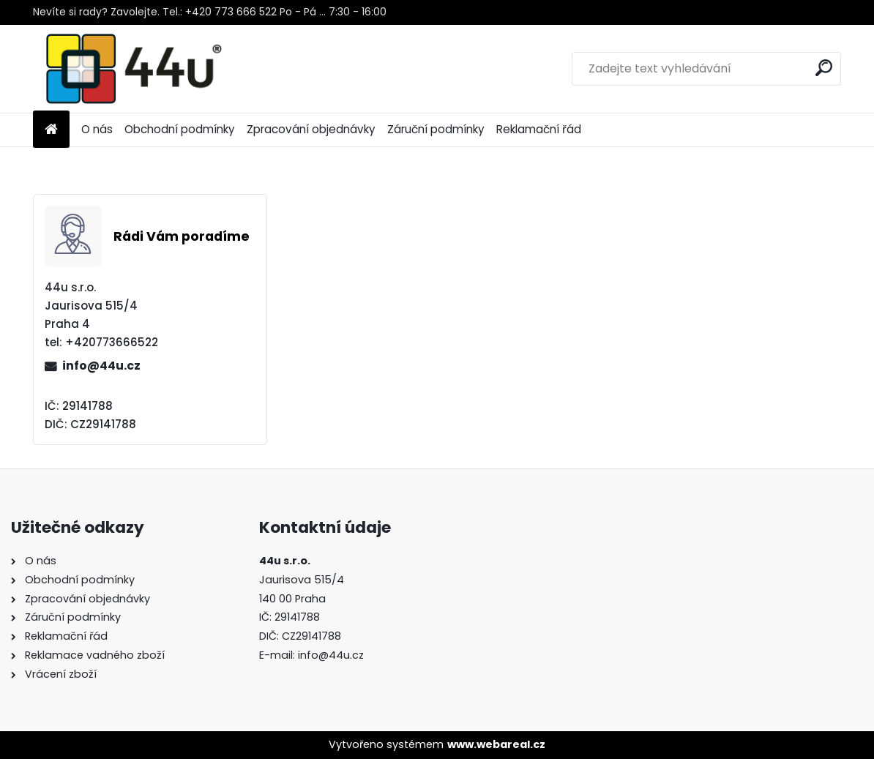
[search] (823, 67)
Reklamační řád (538, 129)
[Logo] (133, 68)
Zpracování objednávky (311, 129)
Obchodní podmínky (179, 129)
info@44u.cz (101, 365)
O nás (97, 129)
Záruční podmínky (436, 129)
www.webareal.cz (496, 744)
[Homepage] (51, 129)
